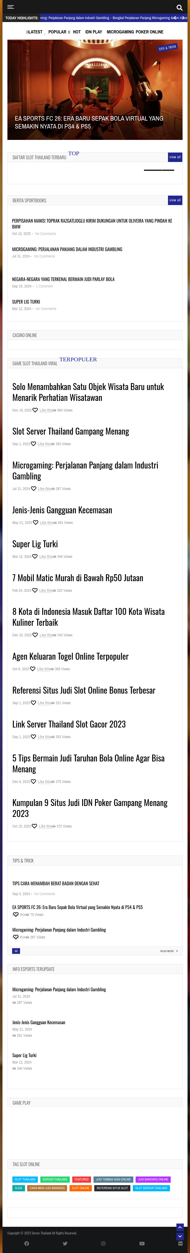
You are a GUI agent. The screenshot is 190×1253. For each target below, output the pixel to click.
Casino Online (25, 335)
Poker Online (150, 32)
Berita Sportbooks (29, 200)
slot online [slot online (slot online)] (80, 1188)
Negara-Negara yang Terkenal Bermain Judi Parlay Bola (63, 279)
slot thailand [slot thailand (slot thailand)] (25, 1179)
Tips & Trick (23, 860)
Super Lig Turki (26, 301)
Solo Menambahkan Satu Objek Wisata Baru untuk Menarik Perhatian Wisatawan (88, 391)
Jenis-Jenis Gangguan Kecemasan (62, 509)
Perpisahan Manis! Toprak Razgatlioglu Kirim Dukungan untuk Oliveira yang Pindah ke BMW (92, 223)
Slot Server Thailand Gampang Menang (70, 430)
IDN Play (93, 32)
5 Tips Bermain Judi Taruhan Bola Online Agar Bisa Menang (88, 763)
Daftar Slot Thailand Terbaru (39, 157)
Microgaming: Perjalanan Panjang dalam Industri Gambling (67, 249)
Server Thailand (41, 1232)
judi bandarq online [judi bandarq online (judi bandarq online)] (153, 1179)
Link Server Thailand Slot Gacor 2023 (69, 723)
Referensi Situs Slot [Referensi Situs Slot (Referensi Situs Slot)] (112, 1188)
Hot (77, 32)
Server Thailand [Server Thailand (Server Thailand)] (55, 1179)
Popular (57, 32)
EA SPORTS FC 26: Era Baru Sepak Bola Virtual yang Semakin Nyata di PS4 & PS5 (77, 907)
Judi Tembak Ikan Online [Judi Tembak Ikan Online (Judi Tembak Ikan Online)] (113, 1179)
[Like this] (42, 410)
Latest (35, 32)
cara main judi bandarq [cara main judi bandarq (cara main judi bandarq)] (47, 1188)
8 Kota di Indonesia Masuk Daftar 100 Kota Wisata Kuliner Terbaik (88, 616)
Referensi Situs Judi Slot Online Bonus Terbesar (83, 689)
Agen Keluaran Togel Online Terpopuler (70, 656)
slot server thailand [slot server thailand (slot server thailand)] (151, 1188)
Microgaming (120, 32)
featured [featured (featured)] (82, 1179)
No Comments (45, 233)
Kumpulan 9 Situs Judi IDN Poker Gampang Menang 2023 (89, 807)
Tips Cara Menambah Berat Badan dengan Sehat (55, 883)
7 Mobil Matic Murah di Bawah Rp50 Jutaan (77, 577)
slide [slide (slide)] (19, 1188)
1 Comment (44, 286)
